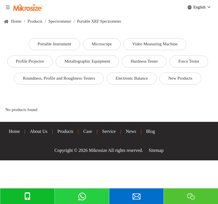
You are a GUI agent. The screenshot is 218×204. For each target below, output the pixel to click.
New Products (180, 78)
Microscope (102, 44)
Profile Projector (30, 61)
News (131, 131)
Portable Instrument (54, 44)
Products (65, 131)
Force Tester (188, 61)
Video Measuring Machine (155, 44)
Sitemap (156, 150)
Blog (150, 131)
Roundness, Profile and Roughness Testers (59, 78)
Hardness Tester (144, 61)
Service (109, 131)
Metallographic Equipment (87, 61)
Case (87, 131)
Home (14, 131)
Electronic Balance (132, 78)
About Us (38, 131)
